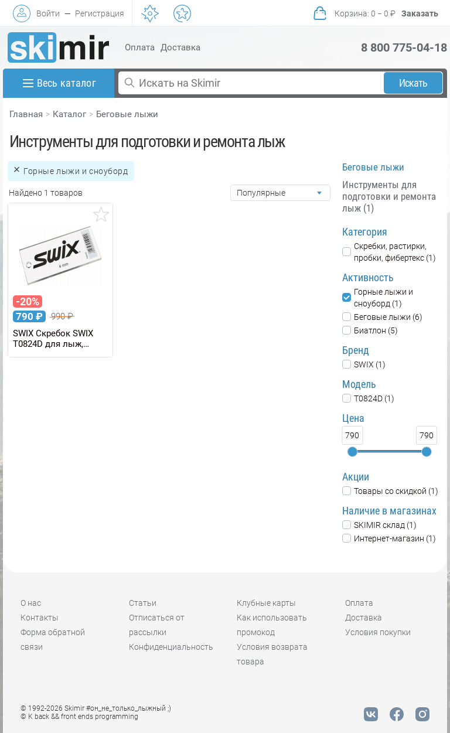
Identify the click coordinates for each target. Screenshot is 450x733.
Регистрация (99, 13)
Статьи (142, 603)
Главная (26, 114)
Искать (413, 83)
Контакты (40, 617)
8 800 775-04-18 (404, 47)
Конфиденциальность (171, 647)
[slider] (352, 451)
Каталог (69, 114)
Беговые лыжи (127, 114)
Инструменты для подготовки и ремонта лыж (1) (389, 196)
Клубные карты (266, 603)
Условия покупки (378, 632)
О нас (31, 603)
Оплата (140, 47)
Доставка (180, 47)
